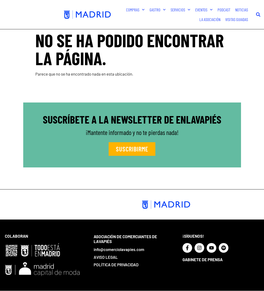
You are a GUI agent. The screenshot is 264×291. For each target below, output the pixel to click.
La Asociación (209, 19)
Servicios (180, 10)
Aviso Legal (106, 257)
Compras (135, 10)
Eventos (204, 10)
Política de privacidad (116, 264)
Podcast (224, 9)
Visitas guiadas (236, 19)
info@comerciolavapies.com (119, 249)
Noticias (241, 9)
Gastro (158, 10)
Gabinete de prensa (202, 259)
